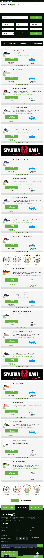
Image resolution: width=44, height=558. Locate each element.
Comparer (12, 63)
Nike (18, 318)
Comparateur (22, 5)
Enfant (21, 55)
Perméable (29, 55)
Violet (33, 165)
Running (18, 529)
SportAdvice (3, 517)
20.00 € (12, 136)
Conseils (27, 5)
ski (6, 518)
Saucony (19, 275)
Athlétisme (25, 55)
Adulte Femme (4, 529)
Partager (26, 65)
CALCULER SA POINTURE (22, 557)
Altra (31, 529)
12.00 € (12, 59)
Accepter (6, 556)
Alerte (21, 65)
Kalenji (18, 55)
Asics (31, 530)
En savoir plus (12, 556)
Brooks (32, 532)
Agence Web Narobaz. (21, 555)
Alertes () (39, 1)
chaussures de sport (32, 517)
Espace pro (3, 540)
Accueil (17, 5)
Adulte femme (22, 318)
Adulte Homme (4, 527)
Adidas (32, 527)
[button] (8, 24)
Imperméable (6, 28)
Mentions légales (5, 541)
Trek (17, 530)
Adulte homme (24, 275)
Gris (32, 75)
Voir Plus (14, 500)
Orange (14, 276)
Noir (33, 94)
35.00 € (12, 473)
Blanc (33, 408)
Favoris (18, 65)
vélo (40, 517)
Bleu (33, 55)
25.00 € (12, 280)
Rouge (33, 389)
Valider (35, 33)
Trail (17, 527)
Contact (17, 10)
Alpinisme (18, 532)
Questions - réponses (34, 5)
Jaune (14, 469)
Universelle (38, 275)
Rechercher (35, 17)
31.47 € (12, 451)
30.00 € (12, 321)
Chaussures (15, 55)
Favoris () (33, 1)
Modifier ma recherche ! (26, 500)
